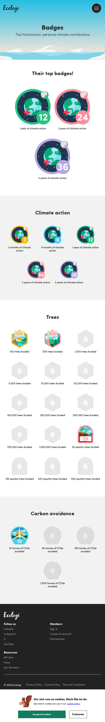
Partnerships (57, 639)
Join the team (11, 667)
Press (7, 662)
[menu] (96, 8)
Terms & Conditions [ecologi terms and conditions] (74, 684)
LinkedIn (9, 629)
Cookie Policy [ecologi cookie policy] (52, 684)
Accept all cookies (42, 714)
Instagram (10, 633)
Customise (78, 714)
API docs (9, 657)
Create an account (60, 633)
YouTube (8, 644)
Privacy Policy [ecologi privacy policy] (34, 684)
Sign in (54, 629)
